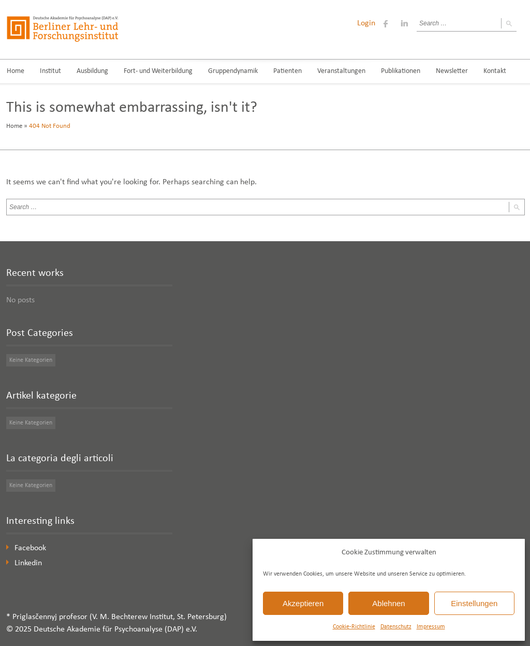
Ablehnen (388, 603)
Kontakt (494, 71)
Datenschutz (395, 627)
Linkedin (28, 563)
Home (14, 126)
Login (366, 23)
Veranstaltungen (341, 71)
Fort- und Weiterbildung (158, 71)
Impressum (431, 627)
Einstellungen (474, 603)
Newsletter (452, 71)
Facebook (30, 548)
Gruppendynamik (233, 71)
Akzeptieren (303, 603)
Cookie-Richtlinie (354, 627)
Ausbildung (92, 71)
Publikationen (400, 71)
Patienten (287, 71)
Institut (50, 71)
